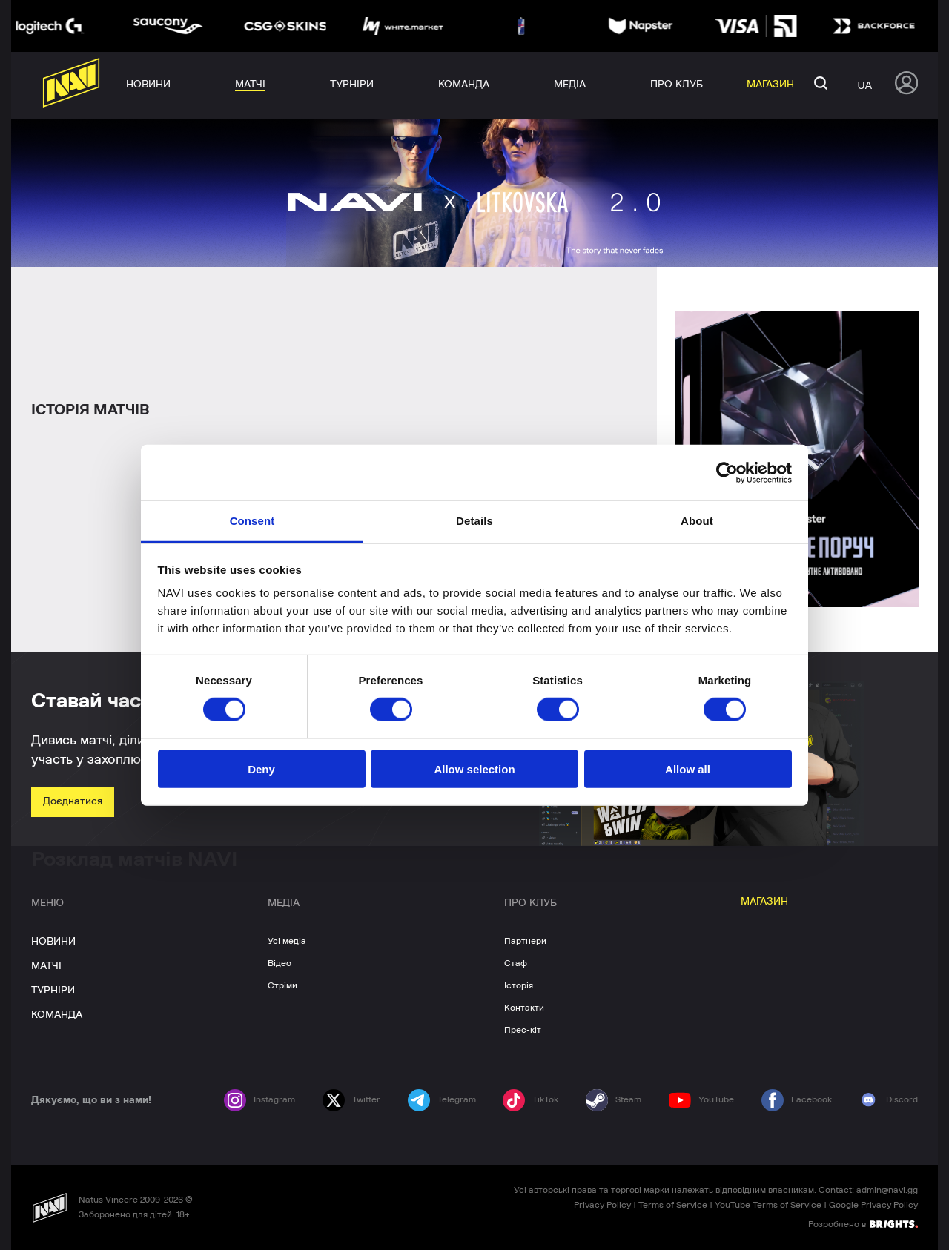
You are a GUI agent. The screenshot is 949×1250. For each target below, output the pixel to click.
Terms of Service (672, 1204)
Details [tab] (474, 521)
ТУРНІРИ (53, 990)
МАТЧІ (46, 966)
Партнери (525, 940)
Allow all (687, 769)
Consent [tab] (252, 521)
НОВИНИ (53, 941)
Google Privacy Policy (873, 1204)
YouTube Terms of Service (768, 1204)
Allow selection (474, 769)
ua (865, 85)
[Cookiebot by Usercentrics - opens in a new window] (727, 472)
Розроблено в (863, 1223)
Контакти (524, 1007)
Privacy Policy (602, 1204)
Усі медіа (287, 940)
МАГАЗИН (764, 901)
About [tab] (697, 521)
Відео (279, 963)
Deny (261, 769)
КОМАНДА (56, 1015)
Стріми (282, 985)
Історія (518, 985)
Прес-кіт (522, 1029)
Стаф (515, 963)
